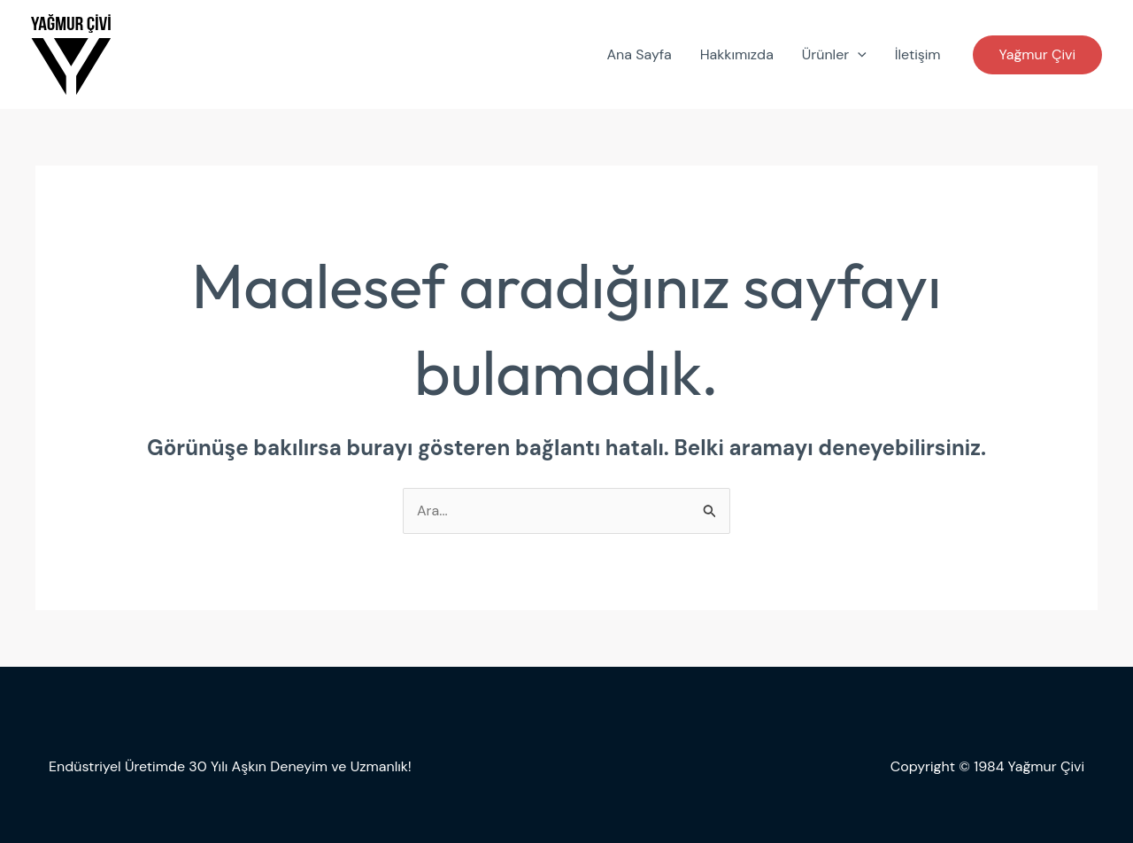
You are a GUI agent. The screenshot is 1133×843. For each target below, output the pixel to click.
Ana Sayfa (638, 54)
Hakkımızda (737, 54)
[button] (1037, 54)
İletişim (918, 54)
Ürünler (834, 55)
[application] (858, 55)
